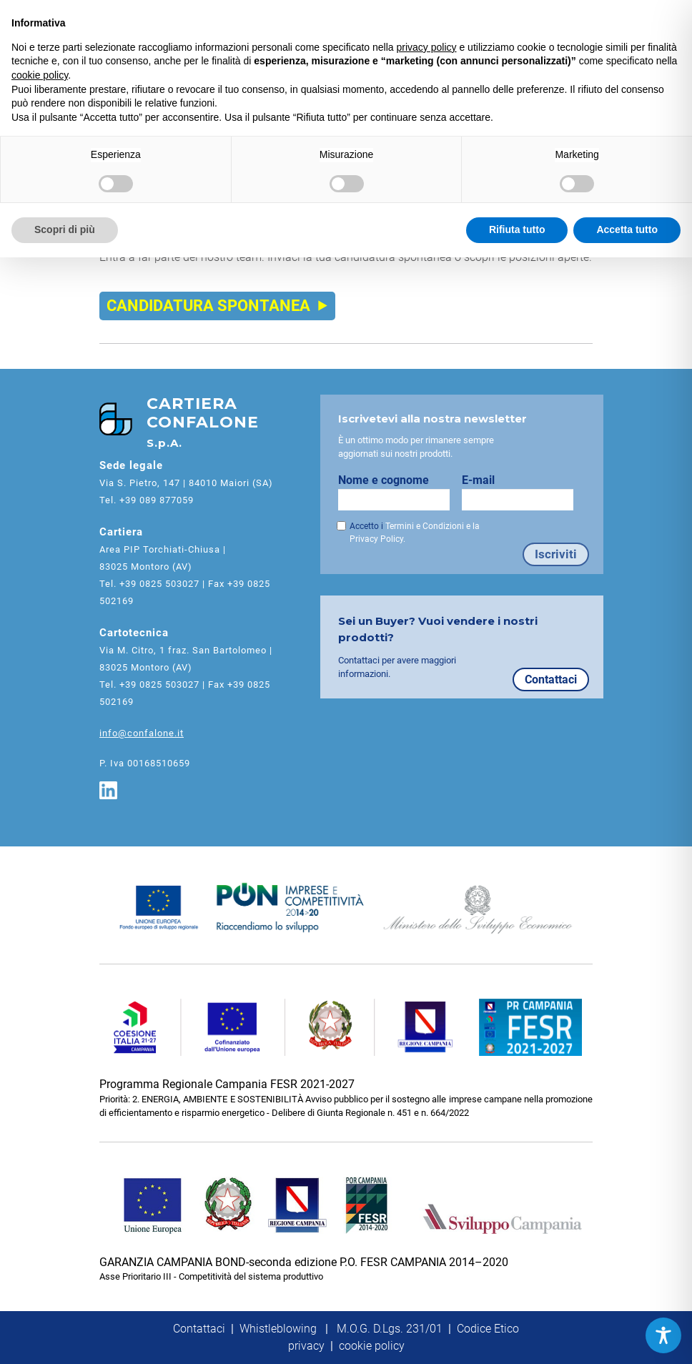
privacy (306, 1346)
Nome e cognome (400, 491)
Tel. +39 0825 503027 (149, 583)
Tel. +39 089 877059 (146, 500)
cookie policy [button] (39, 75)
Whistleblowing (278, 1328)
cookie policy (372, 1346)
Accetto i (415, 532)
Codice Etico (488, 1328)
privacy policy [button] (427, 47)
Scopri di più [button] (64, 229)
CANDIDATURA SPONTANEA (217, 306)
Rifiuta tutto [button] (517, 229)
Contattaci (551, 679)
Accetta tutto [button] (627, 229)
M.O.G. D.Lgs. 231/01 (390, 1328)
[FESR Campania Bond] (346, 1205)
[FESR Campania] (346, 1028)
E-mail (523, 491)
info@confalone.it (141, 733)
